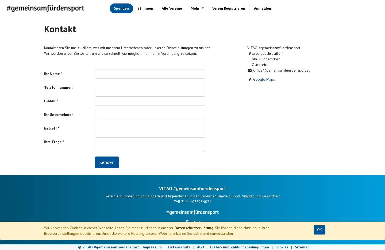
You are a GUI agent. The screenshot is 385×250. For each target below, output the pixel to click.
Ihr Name (52, 73)
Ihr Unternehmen (59, 114)
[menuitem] (121, 8)
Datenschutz (179, 247)
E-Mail (49, 101)
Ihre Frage (53, 141)
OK (319, 229)
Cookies (281, 247)
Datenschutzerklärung (194, 227)
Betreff (50, 128)
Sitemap (302, 247)
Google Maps (264, 79)
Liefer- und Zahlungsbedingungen (239, 247)
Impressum (152, 247)
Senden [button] (106, 162)
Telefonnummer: (58, 87)
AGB (200, 247)
